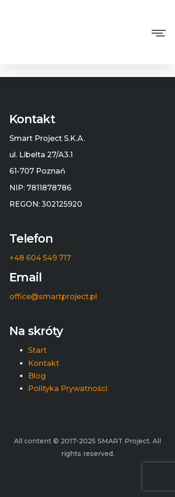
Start (37, 350)
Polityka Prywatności (67, 388)
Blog (37, 376)
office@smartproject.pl (53, 297)
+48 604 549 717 (40, 258)
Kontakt (43, 363)
